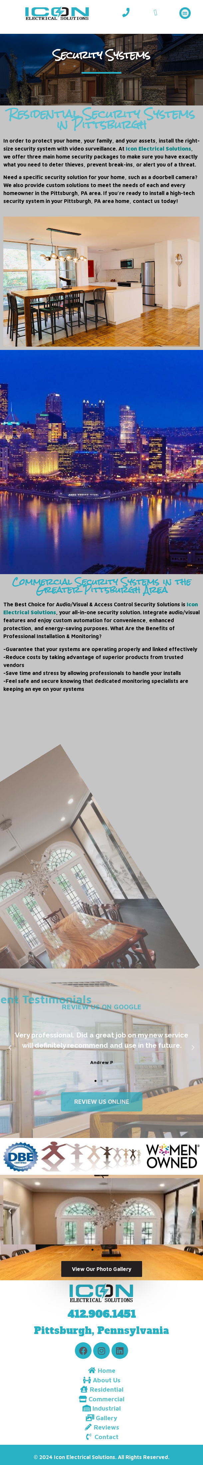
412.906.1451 (102, 1314)
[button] (185, 13)
